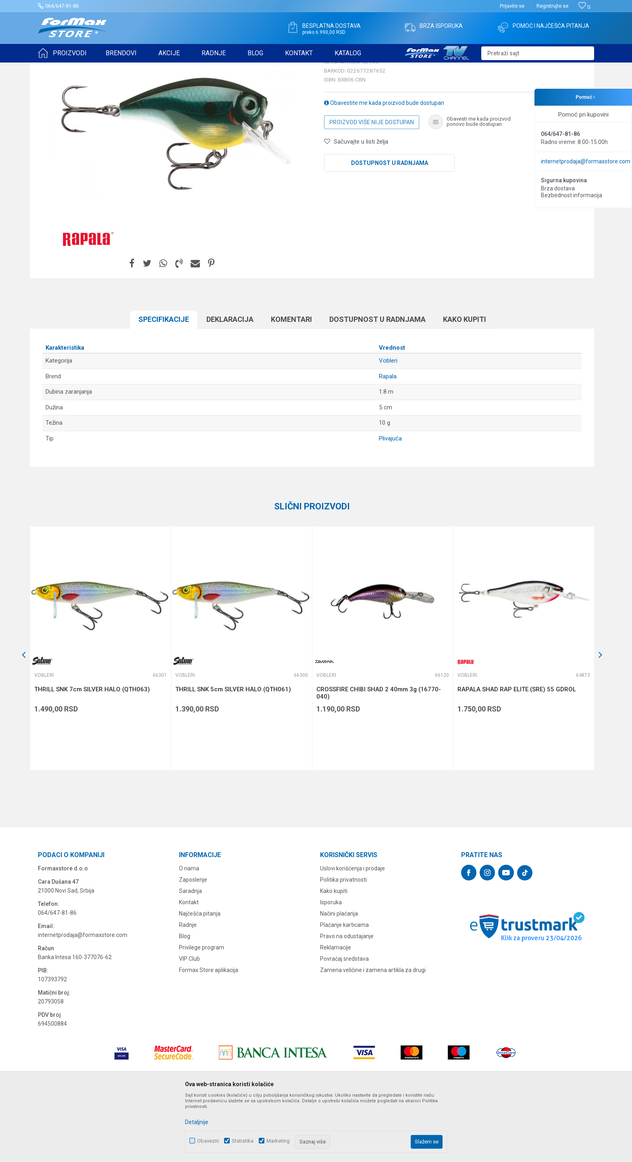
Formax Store (52, 68)
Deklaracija (230, 382)
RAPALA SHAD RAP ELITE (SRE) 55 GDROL (516, 751)
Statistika (243, 1141)
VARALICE (111, 68)
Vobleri (136, 68)
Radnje (188, 987)
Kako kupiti (464, 382)
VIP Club (189, 1021)
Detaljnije (196, 1122)
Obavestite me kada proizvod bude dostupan (384, 165)
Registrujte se (552, 6)
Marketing (278, 1141)
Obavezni (208, 1141)
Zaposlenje (193, 942)
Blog (184, 998)
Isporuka (331, 965)
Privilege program (201, 1010)
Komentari (291, 382)
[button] (537, 53)
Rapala (388, 438)
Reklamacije (335, 1010)
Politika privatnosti (343, 942)
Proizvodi (83, 68)
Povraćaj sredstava (344, 1021)
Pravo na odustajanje (347, 998)
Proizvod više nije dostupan (371, 184)
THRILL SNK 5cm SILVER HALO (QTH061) (233, 751)
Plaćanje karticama (344, 987)
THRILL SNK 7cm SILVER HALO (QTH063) (92, 751)
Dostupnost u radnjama (389, 225)
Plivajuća (390, 501)
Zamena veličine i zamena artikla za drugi (373, 1032)
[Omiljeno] (584, 7)
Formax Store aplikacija (208, 1032)
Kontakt (189, 965)
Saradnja (190, 953)
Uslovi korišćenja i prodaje (352, 931)
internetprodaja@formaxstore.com (585, 161)
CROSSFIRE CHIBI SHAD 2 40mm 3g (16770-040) (378, 755)
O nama (189, 931)
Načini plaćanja (339, 976)
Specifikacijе (163, 382)
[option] (100, 710)
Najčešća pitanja (199, 976)
